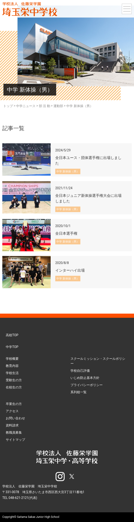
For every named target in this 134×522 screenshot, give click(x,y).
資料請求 (12, 425)
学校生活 (12, 373)
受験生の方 (14, 380)
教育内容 (12, 366)
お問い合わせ (15, 418)
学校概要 (12, 358)
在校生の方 (14, 387)
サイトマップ (15, 439)
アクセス (12, 411)
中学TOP (12, 347)
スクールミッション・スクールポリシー (97, 361)
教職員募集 (14, 432)
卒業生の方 (14, 404)
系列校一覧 (78, 392)
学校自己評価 (80, 370)
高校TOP (12, 335)
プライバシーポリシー (86, 385)
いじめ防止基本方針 (84, 378)
